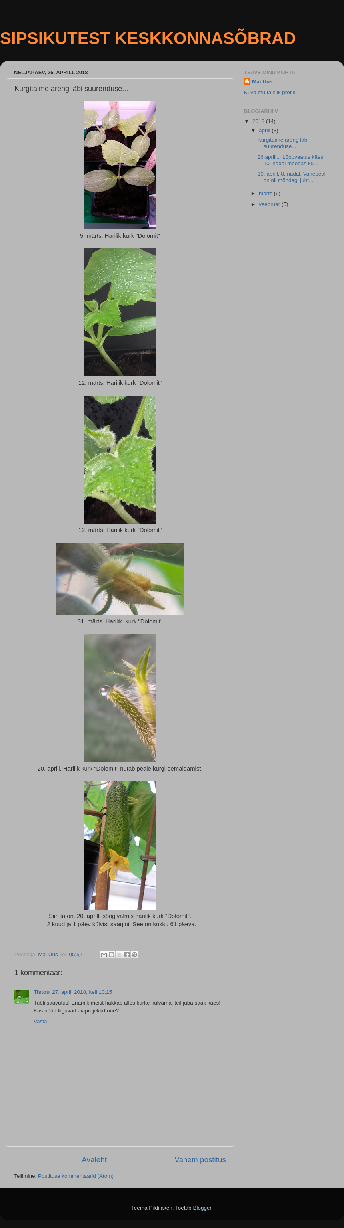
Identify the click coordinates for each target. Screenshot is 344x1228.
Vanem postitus (200, 1159)
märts (266, 193)
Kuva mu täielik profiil (269, 92)
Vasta (40, 1021)
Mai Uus (262, 82)
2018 (259, 121)
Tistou (42, 992)
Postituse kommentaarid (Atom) (76, 1176)
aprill (265, 130)
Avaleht (94, 1159)
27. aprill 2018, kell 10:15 (82, 992)
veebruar (270, 204)
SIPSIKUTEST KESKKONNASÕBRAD (148, 38)
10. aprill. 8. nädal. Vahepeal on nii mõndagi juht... (292, 177)
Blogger (202, 1208)
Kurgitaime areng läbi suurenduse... (283, 143)
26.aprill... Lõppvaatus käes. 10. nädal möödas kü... (291, 160)
